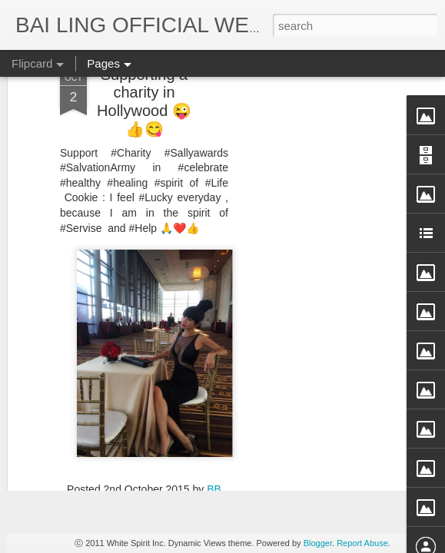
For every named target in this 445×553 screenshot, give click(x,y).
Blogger (318, 543)
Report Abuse (362, 543)
